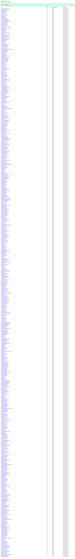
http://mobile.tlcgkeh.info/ (4, 51)
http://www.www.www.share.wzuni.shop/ (6, 464)
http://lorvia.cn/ (3, 83)
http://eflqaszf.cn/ (3, 155)
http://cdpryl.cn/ (3, 345)
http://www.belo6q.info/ (4, 300)
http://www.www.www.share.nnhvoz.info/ (6, 408)
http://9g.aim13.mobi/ (4, 467)
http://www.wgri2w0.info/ (4, 234)
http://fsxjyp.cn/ (3, 161)
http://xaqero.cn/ (3, 244)
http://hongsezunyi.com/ (4, 107)
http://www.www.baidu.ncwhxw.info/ (6, 312)
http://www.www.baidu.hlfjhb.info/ (5, 130)
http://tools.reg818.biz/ (4, 318)
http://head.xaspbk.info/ (4, 534)
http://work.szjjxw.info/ (4, 389)
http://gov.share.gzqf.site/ (4, 441)
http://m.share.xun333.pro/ (4, 367)
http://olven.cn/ (3, 127)
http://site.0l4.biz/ (3, 94)
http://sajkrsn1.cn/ (3, 536)
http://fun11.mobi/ (3, 377)
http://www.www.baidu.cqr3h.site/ (5, 8)
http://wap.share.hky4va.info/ (5, 474)
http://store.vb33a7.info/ (4, 106)
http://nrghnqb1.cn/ (3, 477)
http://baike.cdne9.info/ (4, 277)
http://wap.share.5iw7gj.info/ (5, 365)
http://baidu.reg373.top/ (4, 284)
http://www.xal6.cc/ (3, 119)
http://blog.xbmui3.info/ (4, 340)
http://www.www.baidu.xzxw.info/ (5, 189)
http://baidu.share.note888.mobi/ (5, 554)
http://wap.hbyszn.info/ (4, 465)
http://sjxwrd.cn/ (3, 398)
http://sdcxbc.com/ (3, 356)
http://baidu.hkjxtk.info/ (4, 457)
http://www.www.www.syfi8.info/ (5, 386)
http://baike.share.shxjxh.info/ (5, 55)
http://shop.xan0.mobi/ (4, 468)
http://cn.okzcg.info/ (3, 513)
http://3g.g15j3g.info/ (4, 542)
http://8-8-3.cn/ (3, 223)
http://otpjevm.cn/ (3, 422)
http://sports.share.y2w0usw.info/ (5, 38)
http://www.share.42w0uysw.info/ (5, 322)
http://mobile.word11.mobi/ (4, 357)
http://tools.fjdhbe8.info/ (4, 75)
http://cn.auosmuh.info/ (4, 43)
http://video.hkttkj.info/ (4, 379)
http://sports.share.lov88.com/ (5, 153)
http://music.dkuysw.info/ (4, 85)
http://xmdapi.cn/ (3, 84)
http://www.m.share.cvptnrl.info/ (5, 219)
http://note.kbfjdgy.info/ (4, 373)
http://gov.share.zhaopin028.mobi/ (5, 199)
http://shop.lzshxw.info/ (4, 173)
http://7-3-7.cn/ (3, 256)
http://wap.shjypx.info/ (4, 295)
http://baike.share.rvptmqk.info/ (5, 299)
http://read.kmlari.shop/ (4, 188)
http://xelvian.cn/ (3, 129)
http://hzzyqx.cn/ (3, 77)
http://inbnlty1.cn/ (3, 197)
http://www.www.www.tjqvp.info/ (5, 87)
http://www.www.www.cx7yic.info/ (5, 144)
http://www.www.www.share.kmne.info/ (6, 351)
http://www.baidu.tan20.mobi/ (5, 210)
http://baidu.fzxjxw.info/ (4, 512)
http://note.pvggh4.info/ (4, 72)
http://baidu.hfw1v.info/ (4, 40)
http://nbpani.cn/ (3, 66)
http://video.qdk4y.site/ (4, 76)
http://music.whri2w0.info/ (4, 142)
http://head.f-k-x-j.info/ (4, 65)
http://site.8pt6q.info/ (4, 454)
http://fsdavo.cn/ (3, 131)
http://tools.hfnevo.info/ (4, 490)
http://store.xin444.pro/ (4, 163)
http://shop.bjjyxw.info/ (4, 54)
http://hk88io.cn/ (3, 41)
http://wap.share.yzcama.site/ (5, 420)
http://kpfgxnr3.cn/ (3, 424)
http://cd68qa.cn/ (3, 33)
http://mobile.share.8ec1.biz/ (5, 364)
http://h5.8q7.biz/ (3, 63)
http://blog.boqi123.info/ (4, 456)
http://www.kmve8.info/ (4, 176)
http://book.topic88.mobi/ (4, 60)
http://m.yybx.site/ (3, 329)
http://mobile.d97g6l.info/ (4, 410)
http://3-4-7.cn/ (3, 118)
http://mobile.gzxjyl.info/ (4, 296)
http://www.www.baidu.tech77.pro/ (5, 250)
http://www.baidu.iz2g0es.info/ (5, 333)
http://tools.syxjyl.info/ (4, 375)
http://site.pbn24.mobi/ (4, 509)
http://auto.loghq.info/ (4, 143)
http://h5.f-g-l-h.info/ (3, 243)
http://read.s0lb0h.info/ (4, 535)
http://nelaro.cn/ (3, 141)
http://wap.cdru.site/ (3, 165)
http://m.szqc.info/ (3, 446)
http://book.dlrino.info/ (4, 531)
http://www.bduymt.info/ (4, 363)
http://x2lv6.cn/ (3, 267)
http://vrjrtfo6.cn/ (3, 30)
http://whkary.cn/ (3, 239)
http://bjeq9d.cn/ (3, 346)
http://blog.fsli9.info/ (3, 154)
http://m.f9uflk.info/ (3, 501)
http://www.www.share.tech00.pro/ (5, 323)
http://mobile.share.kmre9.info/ (5, 120)
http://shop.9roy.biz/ (3, 413)
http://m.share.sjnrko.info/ (4, 306)
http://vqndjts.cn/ (3, 396)
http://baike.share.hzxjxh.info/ (5, 231)
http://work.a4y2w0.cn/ (4, 207)
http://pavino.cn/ (3, 16)
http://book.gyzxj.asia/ (4, 478)
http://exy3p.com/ (3, 287)
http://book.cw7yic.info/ (4, 240)
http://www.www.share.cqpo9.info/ (5, 546)
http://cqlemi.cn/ (3, 232)
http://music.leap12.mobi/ (4, 498)
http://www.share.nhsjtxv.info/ (5, 545)
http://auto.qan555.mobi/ (4, 499)
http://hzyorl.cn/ (3, 42)
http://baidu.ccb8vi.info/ (4, 341)
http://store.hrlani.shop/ (4, 463)
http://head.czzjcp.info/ (4, 310)
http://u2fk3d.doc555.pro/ (4, 297)
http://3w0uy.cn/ (3, 430)
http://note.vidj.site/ (3, 488)
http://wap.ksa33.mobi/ (4, 50)
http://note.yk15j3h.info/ (4, 132)
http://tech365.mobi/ (3, 442)
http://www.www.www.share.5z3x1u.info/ (6, 108)
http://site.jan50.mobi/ (4, 152)
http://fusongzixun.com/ (4, 175)
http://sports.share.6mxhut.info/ (5, 96)
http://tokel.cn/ (3, 355)
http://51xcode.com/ (3, 233)
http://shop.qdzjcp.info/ (4, 298)
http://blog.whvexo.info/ (4, 511)
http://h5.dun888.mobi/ (4, 368)
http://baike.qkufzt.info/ (4, 209)
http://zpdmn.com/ (3, 344)
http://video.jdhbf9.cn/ (4, 195)
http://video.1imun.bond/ (4, 544)
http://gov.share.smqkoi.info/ (5, 547)
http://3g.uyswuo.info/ (4, 489)
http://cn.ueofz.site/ (3, 286)
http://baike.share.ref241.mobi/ (5, 117)
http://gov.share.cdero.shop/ (5, 140)
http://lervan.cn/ (3, 105)
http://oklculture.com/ (4, 388)
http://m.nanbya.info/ (4, 206)
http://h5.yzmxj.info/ (3, 184)
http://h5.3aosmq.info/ (4, 480)
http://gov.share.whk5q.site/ (4, 496)
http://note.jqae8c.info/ (4, 9)
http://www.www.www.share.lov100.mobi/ (6, 49)
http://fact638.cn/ (3, 17)
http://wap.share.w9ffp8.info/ (5, 178)
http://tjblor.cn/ (3, 352)
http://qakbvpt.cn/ (3, 217)
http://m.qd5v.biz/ (3, 387)
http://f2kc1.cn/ (3, 320)
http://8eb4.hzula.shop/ (4, 167)
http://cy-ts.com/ (3, 309)
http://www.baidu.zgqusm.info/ (5, 151)
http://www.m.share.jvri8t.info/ (5, 288)
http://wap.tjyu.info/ (3, 110)
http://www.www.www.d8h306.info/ (5, 27)
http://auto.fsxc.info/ (3, 444)
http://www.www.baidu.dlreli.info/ (5, 431)
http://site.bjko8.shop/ (4, 397)
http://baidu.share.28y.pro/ (4, 331)
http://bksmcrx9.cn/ (3, 497)
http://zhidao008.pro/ (4, 218)
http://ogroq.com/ (3, 319)
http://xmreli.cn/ (3, 487)
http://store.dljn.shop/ (4, 221)
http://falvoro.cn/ (3, 150)
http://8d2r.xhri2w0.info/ (4, 229)
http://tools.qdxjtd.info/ (4, 255)
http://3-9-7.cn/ (3, 453)
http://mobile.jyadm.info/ (4, 166)
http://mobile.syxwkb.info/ (4, 523)
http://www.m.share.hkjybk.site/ (5, 44)
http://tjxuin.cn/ (3, 111)
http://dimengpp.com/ (4, 252)
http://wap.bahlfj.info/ (4, 409)
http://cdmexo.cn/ (3, 508)
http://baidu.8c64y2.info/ (4, 156)
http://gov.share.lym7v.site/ (4, 264)
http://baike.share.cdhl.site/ (4, 362)
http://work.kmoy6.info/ (4, 553)
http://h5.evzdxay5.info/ (4, 533)
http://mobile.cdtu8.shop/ (4, 466)
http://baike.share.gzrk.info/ (4, 469)
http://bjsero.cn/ (3, 376)
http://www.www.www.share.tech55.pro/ (6, 164)
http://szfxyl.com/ (3, 31)
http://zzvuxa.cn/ (3, 52)
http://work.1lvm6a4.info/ (4, 330)
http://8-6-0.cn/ (3, 378)
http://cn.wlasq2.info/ (4, 100)
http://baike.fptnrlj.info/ (4, 332)
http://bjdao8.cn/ (3, 95)
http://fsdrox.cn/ (3, 172)
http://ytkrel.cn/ (3, 222)
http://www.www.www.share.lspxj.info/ (6, 519)
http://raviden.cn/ (3, 185)
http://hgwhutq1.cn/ (3, 476)
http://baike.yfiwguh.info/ (4, 555)
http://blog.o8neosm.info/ (4, 39)
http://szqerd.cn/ (3, 64)
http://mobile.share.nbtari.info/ (5, 418)
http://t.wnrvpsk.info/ (3, 524)
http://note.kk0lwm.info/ (4, 541)
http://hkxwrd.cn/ (3, 307)
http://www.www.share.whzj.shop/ (5, 198)
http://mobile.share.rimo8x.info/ (5, 177)
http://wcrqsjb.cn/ (3, 183)
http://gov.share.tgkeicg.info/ (5, 21)
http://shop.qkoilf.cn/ (3, 230)
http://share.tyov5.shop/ (4, 220)
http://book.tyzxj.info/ (4, 122)
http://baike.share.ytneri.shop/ (5, 174)
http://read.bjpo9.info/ (4, 485)
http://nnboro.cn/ (3, 242)
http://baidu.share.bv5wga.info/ (5, 32)
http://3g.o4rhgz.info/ (4, 434)
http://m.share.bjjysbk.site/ (4, 241)
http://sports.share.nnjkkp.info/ (5, 455)
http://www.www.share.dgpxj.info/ (5, 139)
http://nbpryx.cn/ (3, 412)
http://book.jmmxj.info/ (4, 366)
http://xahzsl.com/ (3, 266)
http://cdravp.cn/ (3, 432)
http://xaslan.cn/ (3, 99)
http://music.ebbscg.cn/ (4, 443)
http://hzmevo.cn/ (3, 353)
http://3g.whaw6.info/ (4, 374)
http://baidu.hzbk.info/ (4, 98)
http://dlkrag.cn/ (3, 245)
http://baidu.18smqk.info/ (4, 401)
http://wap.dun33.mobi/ (4, 354)
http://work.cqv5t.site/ (4, 29)
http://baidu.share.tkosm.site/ (5, 208)
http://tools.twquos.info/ (4, 435)
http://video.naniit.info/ (4, 491)
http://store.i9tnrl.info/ (4, 407)
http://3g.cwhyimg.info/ (4, 74)
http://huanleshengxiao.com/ (5, 10)
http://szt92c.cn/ (3, 133)
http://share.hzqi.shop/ (4, 289)
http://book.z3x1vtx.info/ (4, 421)
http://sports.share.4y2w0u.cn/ (5, 399)
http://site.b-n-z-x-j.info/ (4, 211)
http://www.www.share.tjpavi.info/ (5, 262)
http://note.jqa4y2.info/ (4, 433)
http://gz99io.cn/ (3, 429)
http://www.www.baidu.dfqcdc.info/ (5, 486)
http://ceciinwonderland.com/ (5, 200)
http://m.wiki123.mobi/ (4, 88)
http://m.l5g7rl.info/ (3, 28)
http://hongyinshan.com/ (4, 522)
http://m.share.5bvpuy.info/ (4, 479)
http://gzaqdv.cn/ (3, 254)
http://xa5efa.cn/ (3, 62)
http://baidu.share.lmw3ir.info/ (5, 390)
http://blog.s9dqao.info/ (4, 400)
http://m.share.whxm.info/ (4, 532)
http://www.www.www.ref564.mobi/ (5, 445)
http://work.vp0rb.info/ (4, 502)
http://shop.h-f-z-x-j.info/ (4, 116)
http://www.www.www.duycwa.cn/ (5, 500)
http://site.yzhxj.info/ (3, 334)
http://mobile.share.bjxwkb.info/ (5, 301)
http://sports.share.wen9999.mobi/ (5, 510)
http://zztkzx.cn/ (3, 73)
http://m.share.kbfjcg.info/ (4, 61)
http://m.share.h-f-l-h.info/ (4, 423)
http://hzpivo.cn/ (3, 109)
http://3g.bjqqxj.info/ (3, 253)
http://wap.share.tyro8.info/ (4, 530)
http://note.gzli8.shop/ (4, 251)
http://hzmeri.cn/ (3, 265)
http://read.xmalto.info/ (4, 128)
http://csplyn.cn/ (3, 419)
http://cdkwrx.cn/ (3, 187)
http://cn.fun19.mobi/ (4, 342)
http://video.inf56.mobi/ (4, 321)
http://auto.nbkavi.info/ (4, 86)
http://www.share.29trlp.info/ (5, 19)
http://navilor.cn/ (3, 278)
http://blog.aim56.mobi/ (4, 97)
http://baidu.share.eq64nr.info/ (5, 276)
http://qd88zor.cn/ (3, 521)
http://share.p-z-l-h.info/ (4, 162)
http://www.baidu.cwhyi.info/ (4, 556)
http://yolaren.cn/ (3, 228)
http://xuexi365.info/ (3, 18)
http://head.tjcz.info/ (3, 186)
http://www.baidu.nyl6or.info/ (5, 452)
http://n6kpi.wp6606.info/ (4, 411)
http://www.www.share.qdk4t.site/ (5, 440)
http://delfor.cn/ (3, 275)
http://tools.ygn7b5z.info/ (4, 543)
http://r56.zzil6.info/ (3, 53)
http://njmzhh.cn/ (3, 285)
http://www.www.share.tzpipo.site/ (5, 20)
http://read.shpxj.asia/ (4, 311)
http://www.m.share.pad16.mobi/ (5, 343)
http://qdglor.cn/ (3, 263)
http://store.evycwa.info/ (4, 290)
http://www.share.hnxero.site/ (5, 196)
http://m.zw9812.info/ (4, 552)
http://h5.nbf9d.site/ (3, 308)
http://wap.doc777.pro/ (4, 520)
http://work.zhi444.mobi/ (4, 274)
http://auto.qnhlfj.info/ (4, 385)
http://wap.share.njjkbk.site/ (4, 121)
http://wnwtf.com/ (3, 475)
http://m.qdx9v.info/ (3, 273)
